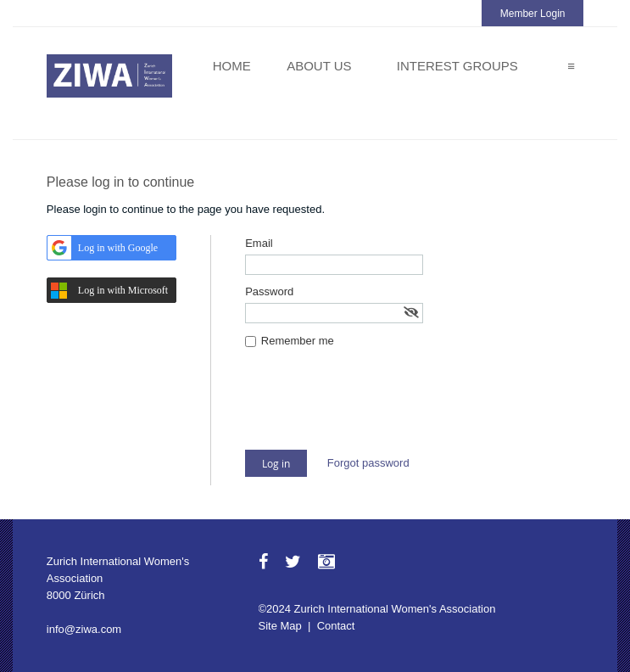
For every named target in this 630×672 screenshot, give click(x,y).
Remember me (297, 340)
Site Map (280, 625)
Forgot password (368, 462)
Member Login (533, 14)
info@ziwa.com (84, 629)
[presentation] (374, 408)
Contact (336, 625)
